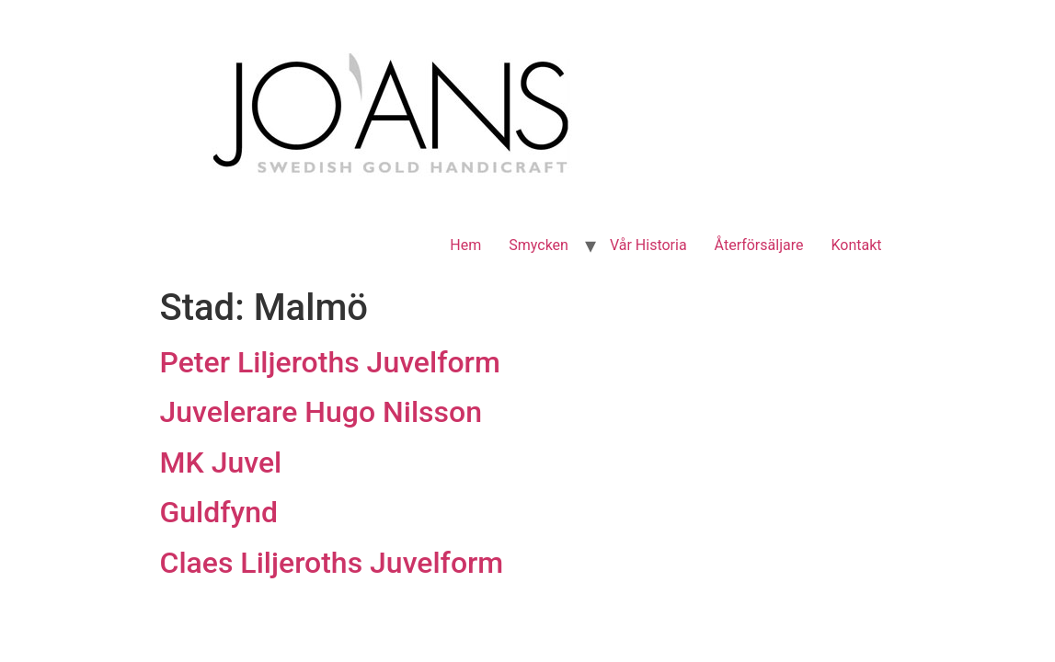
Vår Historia (648, 245)
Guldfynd (219, 512)
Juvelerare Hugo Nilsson (321, 411)
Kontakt (856, 245)
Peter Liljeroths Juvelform (330, 362)
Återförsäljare (759, 245)
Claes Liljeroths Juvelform (332, 562)
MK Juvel (221, 462)
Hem (465, 245)
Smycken (538, 245)
